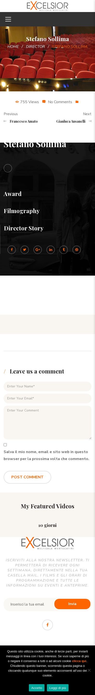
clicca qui (79, 661)
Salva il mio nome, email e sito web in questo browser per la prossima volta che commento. (46, 455)
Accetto (36, 688)
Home (13, 46)
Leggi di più (57, 688)
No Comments (60, 102)
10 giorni (47, 525)
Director (35, 46)
